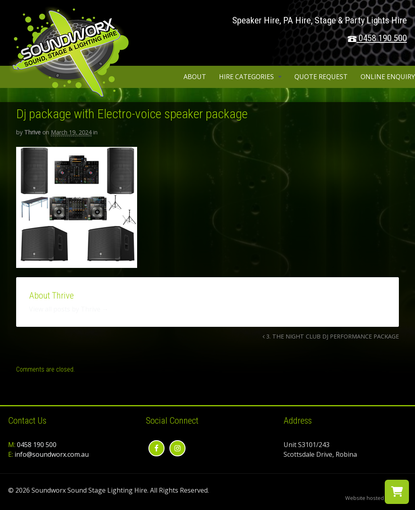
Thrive (32, 132)
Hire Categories (246, 76)
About (195, 76)
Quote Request (321, 76)
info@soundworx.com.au (52, 454)
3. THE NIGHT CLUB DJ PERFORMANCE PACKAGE (331, 336)
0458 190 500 (383, 38)
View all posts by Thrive (68, 309)
